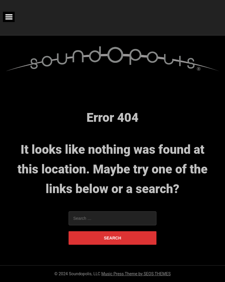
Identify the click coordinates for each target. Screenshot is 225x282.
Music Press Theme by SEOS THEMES (136, 273)
